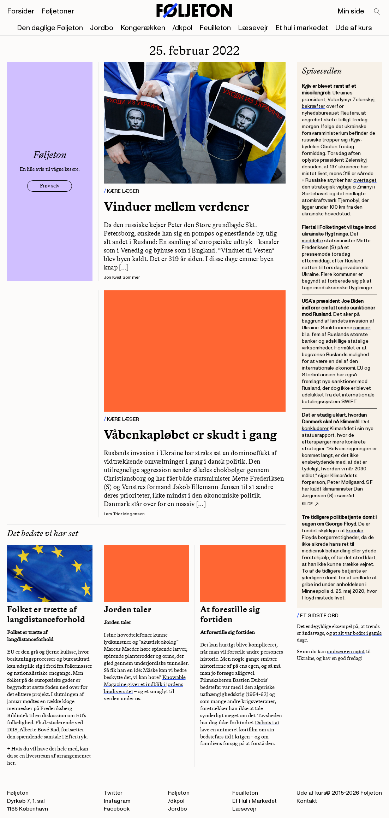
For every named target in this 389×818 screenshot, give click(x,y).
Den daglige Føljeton (50, 28)
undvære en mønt (346, 652)
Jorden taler (127, 609)
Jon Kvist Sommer (122, 277)
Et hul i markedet (301, 28)
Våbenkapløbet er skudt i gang (190, 434)
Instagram (117, 801)
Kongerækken (142, 28)
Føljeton (179, 793)
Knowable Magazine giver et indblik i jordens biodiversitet (145, 684)
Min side (350, 11)
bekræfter (313, 106)
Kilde (310, 504)
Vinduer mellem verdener (176, 206)
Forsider (20, 11)
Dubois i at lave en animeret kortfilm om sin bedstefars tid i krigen (239, 729)
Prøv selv (49, 186)
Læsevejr (253, 28)
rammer (361, 327)
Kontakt (307, 801)
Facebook (117, 809)
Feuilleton (215, 28)
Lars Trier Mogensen (124, 514)
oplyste (310, 160)
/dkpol (182, 28)
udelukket (313, 394)
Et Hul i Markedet (254, 801)
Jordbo (101, 28)
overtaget (365, 180)
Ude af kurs (353, 28)
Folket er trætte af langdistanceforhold (46, 614)
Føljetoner (57, 11)
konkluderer (315, 428)
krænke (354, 530)
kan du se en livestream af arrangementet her (49, 756)
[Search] (377, 12)
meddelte (312, 240)
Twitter (113, 793)
